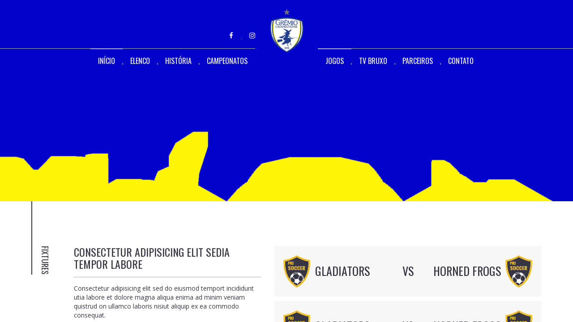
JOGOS (334, 60)
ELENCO (140, 60)
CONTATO (461, 60)
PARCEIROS (417, 60)
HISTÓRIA (178, 60)
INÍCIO (106, 60)
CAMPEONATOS (227, 60)
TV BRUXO (373, 60)
